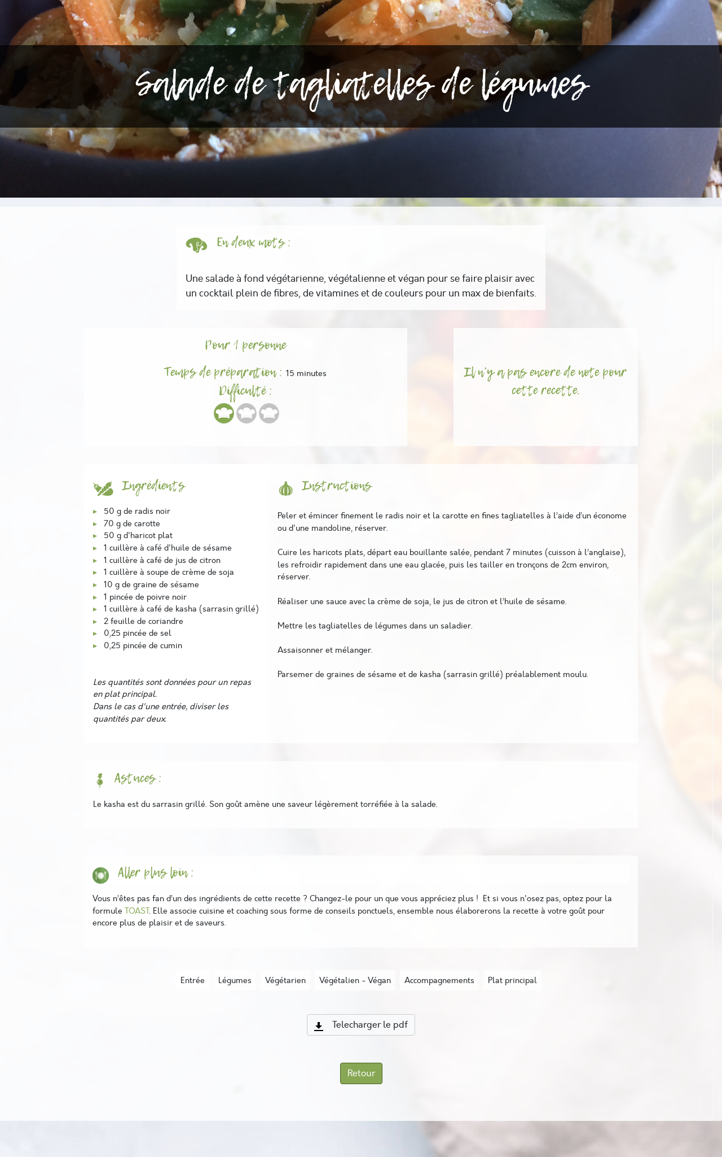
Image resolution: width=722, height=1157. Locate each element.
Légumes (235, 980)
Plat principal (512, 980)
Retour (361, 1073)
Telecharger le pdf (361, 1025)
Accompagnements (439, 980)
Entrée (192, 980)
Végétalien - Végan (355, 980)
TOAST (137, 910)
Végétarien (285, 980)
